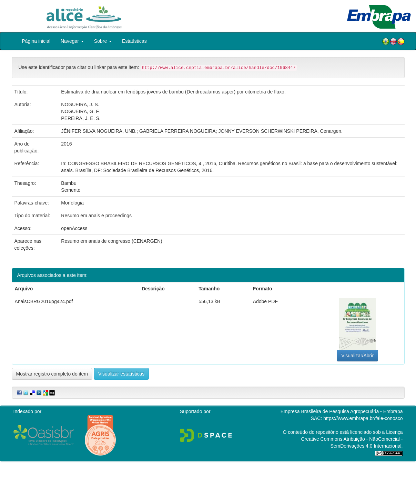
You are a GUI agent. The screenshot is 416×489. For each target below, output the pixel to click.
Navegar (72, 41)
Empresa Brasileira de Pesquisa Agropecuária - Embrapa (342, 411)
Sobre (103, 41)
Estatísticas (134, 41)
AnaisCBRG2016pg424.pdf (44, 301)
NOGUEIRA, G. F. (80, 111)
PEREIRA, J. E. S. (80, 118)
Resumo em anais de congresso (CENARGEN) (111, 241)
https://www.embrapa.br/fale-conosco (363, 418)
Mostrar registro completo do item (52, 374)
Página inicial (36, 41)
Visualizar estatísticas (121, 374)
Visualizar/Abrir (357, 355)
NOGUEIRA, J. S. (80, 104)
